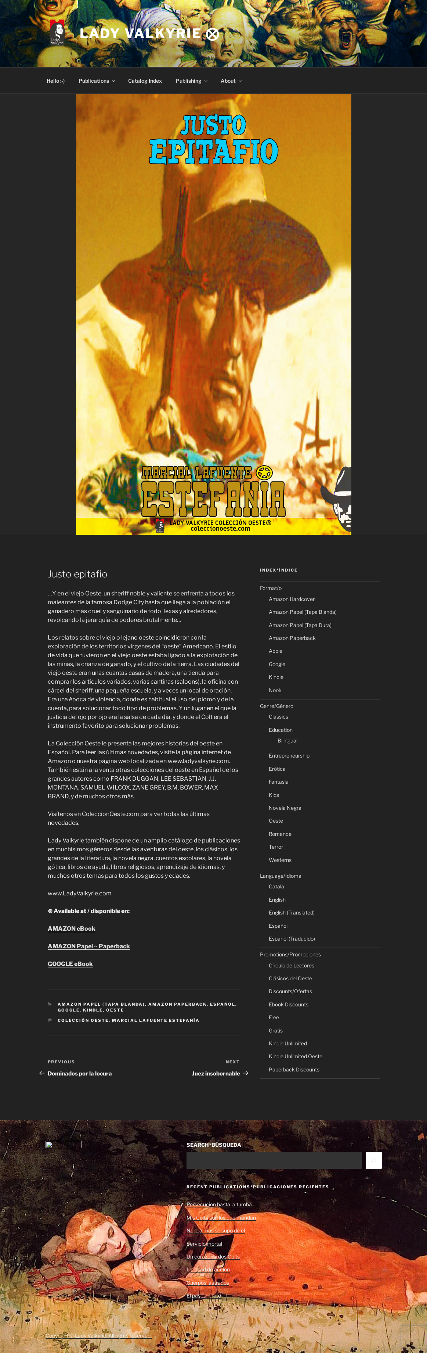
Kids (274, 795)
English (277, 899)
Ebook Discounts (288, 1004)
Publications (97, 81)
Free (274, 1017)
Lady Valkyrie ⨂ (150, 33)
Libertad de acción (208, 1269)
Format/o (271, 588)
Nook (275, 690)
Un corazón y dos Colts (213, 1256)
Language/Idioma (280, 876)
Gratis (276, 1030)
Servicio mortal (204, 1244)
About (232, 81)
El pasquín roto (204, 1295)
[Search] (374, 1160)
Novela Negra (285, 808)
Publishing (192, 81)
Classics (278, 716)
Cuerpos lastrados (208, 1282)
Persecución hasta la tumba (219, 1204)
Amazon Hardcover (292, 599)
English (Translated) (292, 912)
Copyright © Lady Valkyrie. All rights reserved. (99, 1335)
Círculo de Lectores (291, 965)
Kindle (93, 1010)
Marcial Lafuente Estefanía (156, 1020)
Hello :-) (56, 81)
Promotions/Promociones (290, 954)
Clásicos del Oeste (290, 978)
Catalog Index (145, 81)
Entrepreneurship (289, 755)
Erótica (277, 769)
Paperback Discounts (294, 1069)
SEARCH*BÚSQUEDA (214, 1145)
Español (222, 1004)
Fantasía (279, 781)
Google (69, 1010)
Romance (280, 834)
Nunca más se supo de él (216, 1230)
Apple (275, 651)
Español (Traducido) (292, 938)
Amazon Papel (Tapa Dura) (300, 625)
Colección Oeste (83, 1020)
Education (281, 730)
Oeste (115, 1010)
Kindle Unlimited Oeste (295, 1056)
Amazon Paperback (177, 1004)
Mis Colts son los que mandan (221, 1217)
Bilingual (287, 740)
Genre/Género (276, 706)
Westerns (280, 860)
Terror (276, 847)
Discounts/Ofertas (290, 991)
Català (276, 886)
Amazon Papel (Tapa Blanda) (101, 1004)
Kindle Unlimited (288, 1043)
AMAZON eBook (71, 928)
